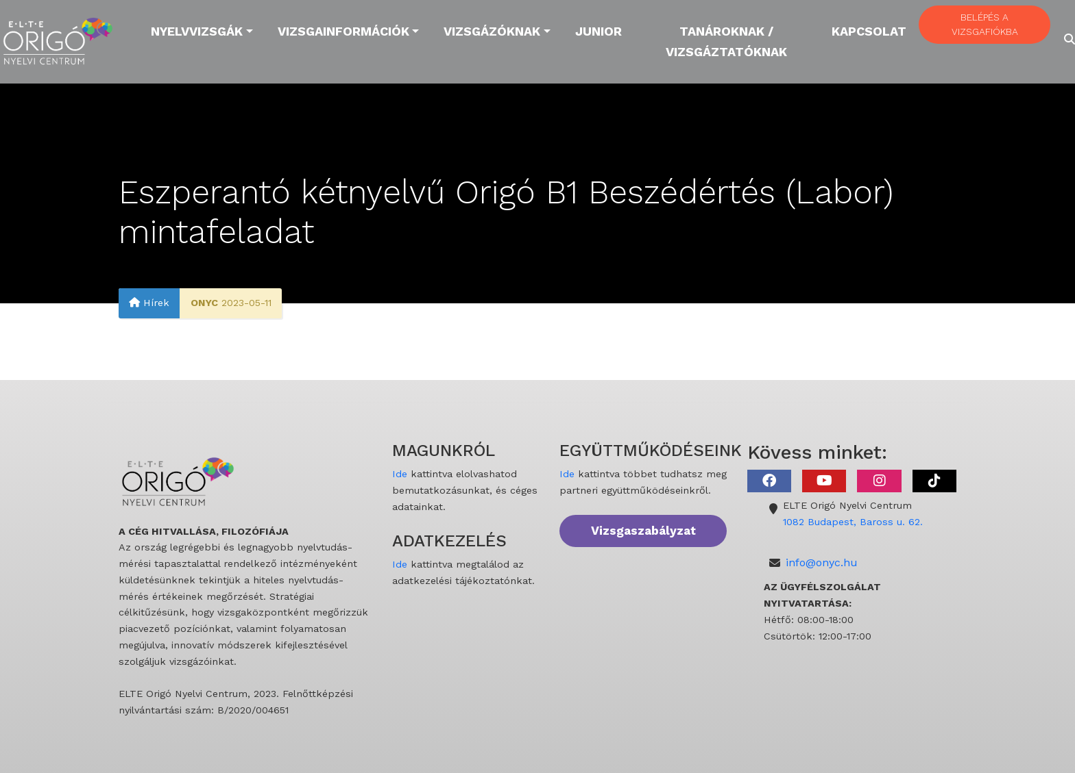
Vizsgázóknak (492, 31)
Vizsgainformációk (343, 31)
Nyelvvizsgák (197, 31)
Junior (598, 31)
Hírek (149, 303)
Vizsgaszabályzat (643, 530)
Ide (399, 473)
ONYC (204, 303)
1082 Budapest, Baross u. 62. (853, 521)
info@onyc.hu (822, 562)
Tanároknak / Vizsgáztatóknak (726, 41)
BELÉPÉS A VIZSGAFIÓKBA (985, 24)
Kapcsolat (869, 31)
